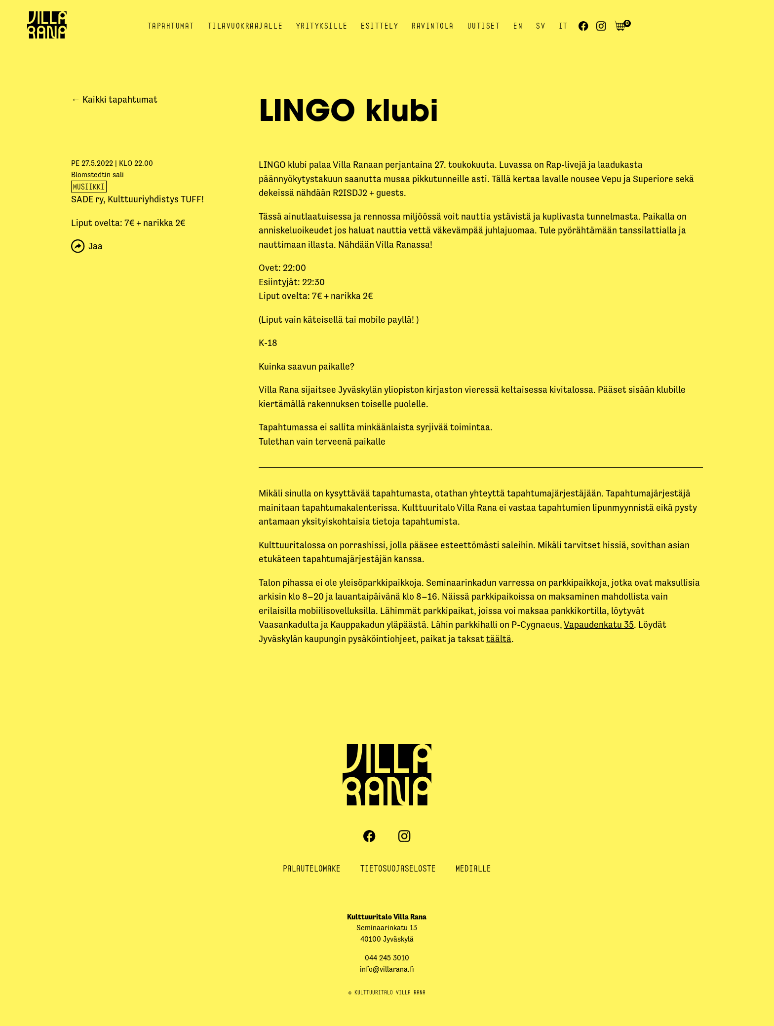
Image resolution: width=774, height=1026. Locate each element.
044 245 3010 (387, 957)
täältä (498, 639)
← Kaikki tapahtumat (114, 99)
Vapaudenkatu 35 (599, 624)
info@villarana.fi (387, 969)
